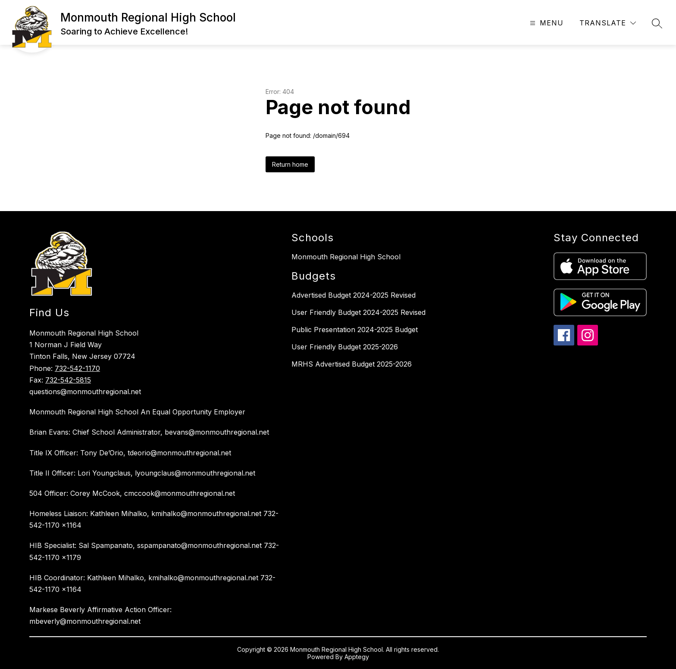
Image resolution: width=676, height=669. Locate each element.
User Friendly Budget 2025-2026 (344, 346)
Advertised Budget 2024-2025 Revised (353, 295)
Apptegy (356, 656)
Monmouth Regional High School (346, 256)
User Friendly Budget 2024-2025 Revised (358, 312)
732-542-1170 (77, 368)
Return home (290, 164)
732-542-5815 (68, 380)
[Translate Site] (607, 23)
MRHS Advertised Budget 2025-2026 (351, 364)
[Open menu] (545, 23)
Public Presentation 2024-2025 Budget (354, 329)
